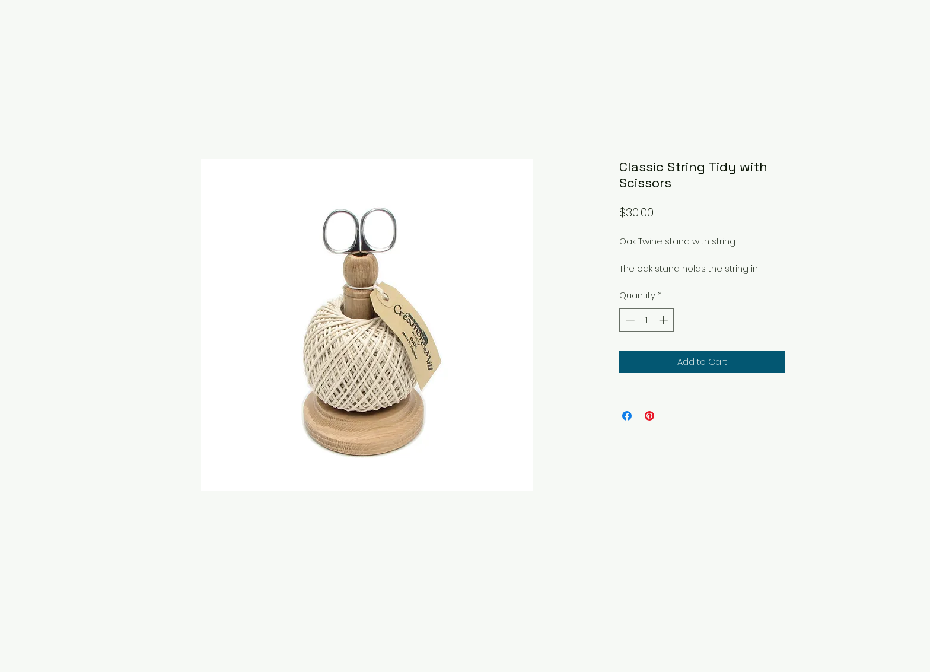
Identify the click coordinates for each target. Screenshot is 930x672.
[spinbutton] (647, 320)
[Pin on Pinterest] (649, 416)
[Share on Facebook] (627, 416)
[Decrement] (629, 320)
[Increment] (665, 320)
